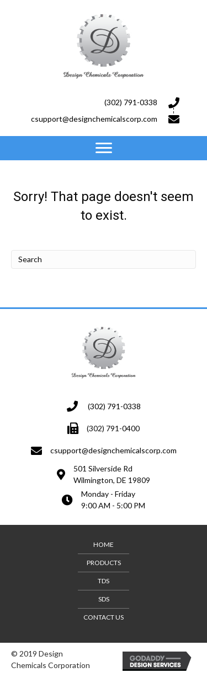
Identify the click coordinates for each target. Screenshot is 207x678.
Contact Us (103, 617)
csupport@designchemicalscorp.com (94, 118)
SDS (103, 599)
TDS (103, 581)
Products (104, 562)
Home (103, 544)
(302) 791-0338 (130, 102)
